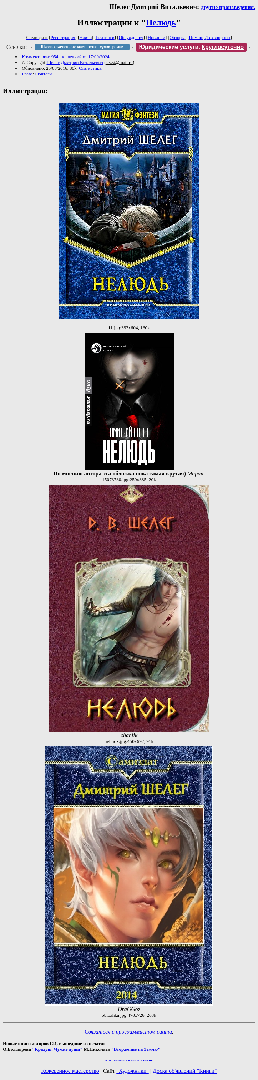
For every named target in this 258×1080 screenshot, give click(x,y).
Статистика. (90, 68)
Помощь (197, 37)
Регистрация (63, 37)
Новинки (156, 37)
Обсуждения (131, 37)
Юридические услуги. (191, 47)
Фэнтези (43, 74)
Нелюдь (161, 22)
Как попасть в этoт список (129, 1060)
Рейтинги (105, 37)
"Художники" (132, 1071)
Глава (27, 74)
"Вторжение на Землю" (135, 1049)
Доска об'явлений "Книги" (185, 1071)
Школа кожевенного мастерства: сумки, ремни (82, 47)
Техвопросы (219, 37)
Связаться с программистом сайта (128, 1032)
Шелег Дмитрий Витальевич (74, 62)
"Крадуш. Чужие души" (57, 1049)
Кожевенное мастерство (70, 1071)
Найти (85, 37)
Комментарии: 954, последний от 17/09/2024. (66, 56)
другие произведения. (228, 7)
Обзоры (177, 37)
